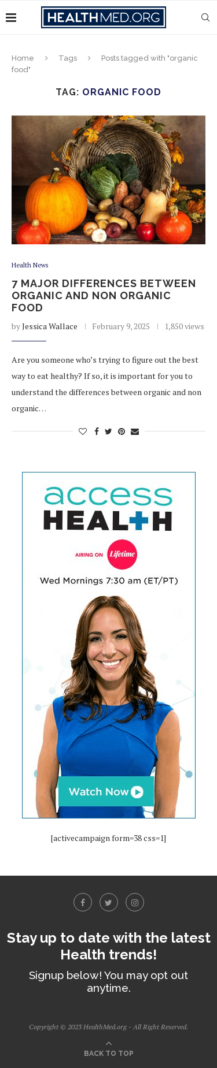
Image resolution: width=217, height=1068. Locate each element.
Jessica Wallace (50, 326)
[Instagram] (135, 902)
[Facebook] (82, 902)
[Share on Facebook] (96, 431)
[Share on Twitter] (108, 431)
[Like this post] (83, 431)
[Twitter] (109, 902)
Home (23, 58)
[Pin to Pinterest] (121, 431)
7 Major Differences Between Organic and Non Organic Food (104, 295)
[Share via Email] (135, 431)
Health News (30, 265)
